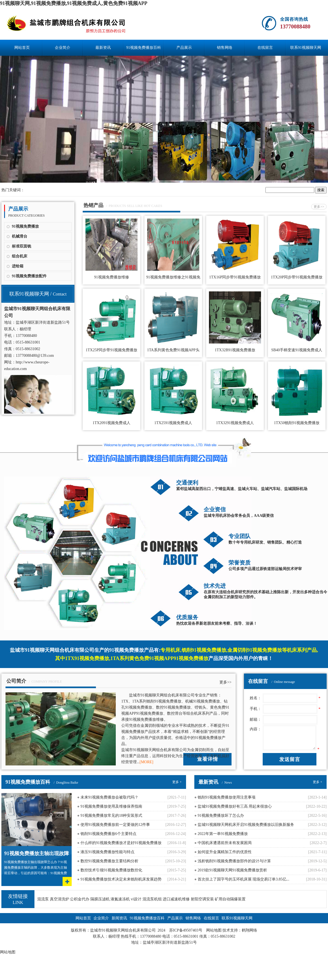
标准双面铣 (21, 246)
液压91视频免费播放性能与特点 (106, 852)
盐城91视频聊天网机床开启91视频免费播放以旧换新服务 (244, 825)
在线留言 (265, 48)
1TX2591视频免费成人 (173, 423)
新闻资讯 (119, 918)
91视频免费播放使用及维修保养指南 (109, 806)
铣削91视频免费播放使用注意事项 (225, 797)
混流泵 (43, 899)
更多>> (319, 207)
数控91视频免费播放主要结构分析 (107, 861)
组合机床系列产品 (201, 713)
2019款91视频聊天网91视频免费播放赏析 (230, 870)
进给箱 (17, 266)
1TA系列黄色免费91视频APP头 (173, 350)
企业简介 (62, 48)
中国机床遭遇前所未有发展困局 (223, 843)
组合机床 (19, 256)
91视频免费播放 (25, 226)
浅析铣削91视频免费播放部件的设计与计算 (232, 861)
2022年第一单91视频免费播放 (221, 834)
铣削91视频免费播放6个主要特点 (106, 834)
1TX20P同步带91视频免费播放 (296, 277)
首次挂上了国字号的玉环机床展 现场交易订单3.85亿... (241, 879)
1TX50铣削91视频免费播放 (297, 423)
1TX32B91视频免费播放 (235, 350)
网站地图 (214, 930)
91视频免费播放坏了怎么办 (219, 815)
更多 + (177, 782)
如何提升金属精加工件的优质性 (223, 852)
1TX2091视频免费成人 (112, 423)
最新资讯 (103, 48)
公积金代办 (79, 899)
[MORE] (147, 762)
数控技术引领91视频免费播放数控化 (109, 870)
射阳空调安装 (202, 899)
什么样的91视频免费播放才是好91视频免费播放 (119, 843)
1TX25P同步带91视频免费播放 (111, 350)
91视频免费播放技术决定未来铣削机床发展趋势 (119, 879)
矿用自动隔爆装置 (230, 899)
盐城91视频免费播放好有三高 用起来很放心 (233, 806)
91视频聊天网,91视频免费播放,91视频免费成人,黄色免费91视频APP (73, 3)
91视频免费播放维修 (111, 277)
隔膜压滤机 (100, 899)
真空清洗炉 (59, 899)
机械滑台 (19, 236)
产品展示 (184, 48)
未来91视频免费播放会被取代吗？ (107, 797)
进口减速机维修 (176, 899)
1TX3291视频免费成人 (235, 423)
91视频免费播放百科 (143, 48)
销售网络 (224, 48)
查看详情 (207, 759)
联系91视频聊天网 (305, 48)
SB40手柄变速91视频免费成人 (296, 350)
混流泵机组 (152, 899)
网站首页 (22, 48)
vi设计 (136, 899)
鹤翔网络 (249, 930)
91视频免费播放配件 (29, 276)
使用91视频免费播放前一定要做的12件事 (113, 825)
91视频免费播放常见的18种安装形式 (109, 815)
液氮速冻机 (120, 899)
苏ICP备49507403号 (185, 930)
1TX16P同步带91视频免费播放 (235, 277)
